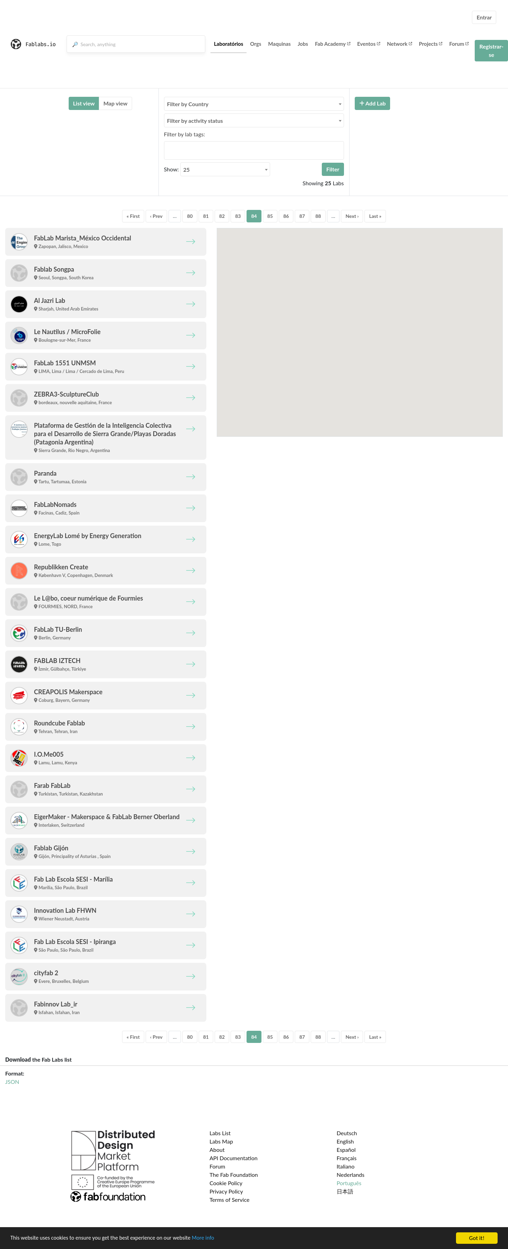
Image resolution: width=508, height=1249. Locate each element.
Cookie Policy (225, 1183)
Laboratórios (228, 44)
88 (318, 216)
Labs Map (221, 1141)
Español (346, 1149)
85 (270, 216)
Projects (430, 44)
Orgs (255, 44)
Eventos (368, 44)
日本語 (345, 1191)
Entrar (484, 17)
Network (399, 44)
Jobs (303, 44)
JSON (12, 1081)
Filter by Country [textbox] (188, 104)
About (217, 1149)
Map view (115, 103)
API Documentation (233, 1158)
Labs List (220, 1133)
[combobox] (254, 104)
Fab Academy (332, 44)
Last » (375, 216)
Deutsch (347, 1133)
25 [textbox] (186, 169)
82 (222, 216)
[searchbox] (168, 150)
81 (206, 216)
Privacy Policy (226, 1191)
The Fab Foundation (233, 1174)
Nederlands (350, 1174)
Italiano (346, 1166)
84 (254, 216)
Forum (458, 44)
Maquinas (279, 44)
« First (133, 216)
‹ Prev (156, 216)
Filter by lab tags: (184, 134)
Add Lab (372, 103)
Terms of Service (229, 1199)
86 (286, 216)
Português (349, 1183)
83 (238, 216)
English (345, 1141)
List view (84, 103)
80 (189, 216)
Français (346, 1158)
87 (302, 216)
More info (213, 1238)
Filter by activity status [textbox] (195, 120)
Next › (352, 216)
